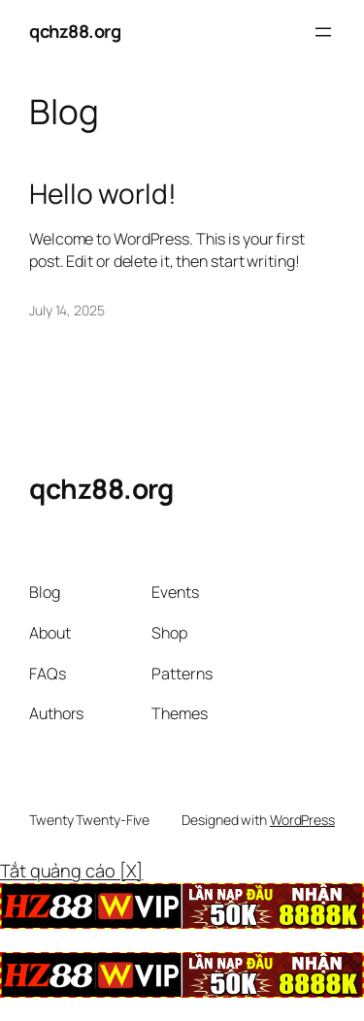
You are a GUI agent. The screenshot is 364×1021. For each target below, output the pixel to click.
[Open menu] (323, 32)
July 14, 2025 (67, 310)
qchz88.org (74, 31)
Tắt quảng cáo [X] (71, 870)
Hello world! (103, 194)
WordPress (302, 819)
